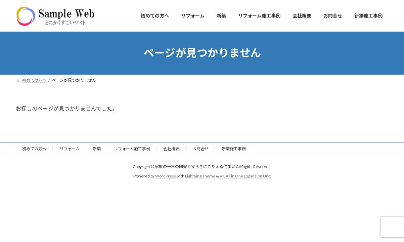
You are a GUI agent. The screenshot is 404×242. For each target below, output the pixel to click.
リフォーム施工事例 (132, 148)
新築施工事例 (234, 148)
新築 (97, 148)
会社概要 (171, 148)
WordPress (165, 175)
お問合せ (200, 148)
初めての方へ (34, 148)
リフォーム (69, 148)
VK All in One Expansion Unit (245, 175)
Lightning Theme (200, 175)
